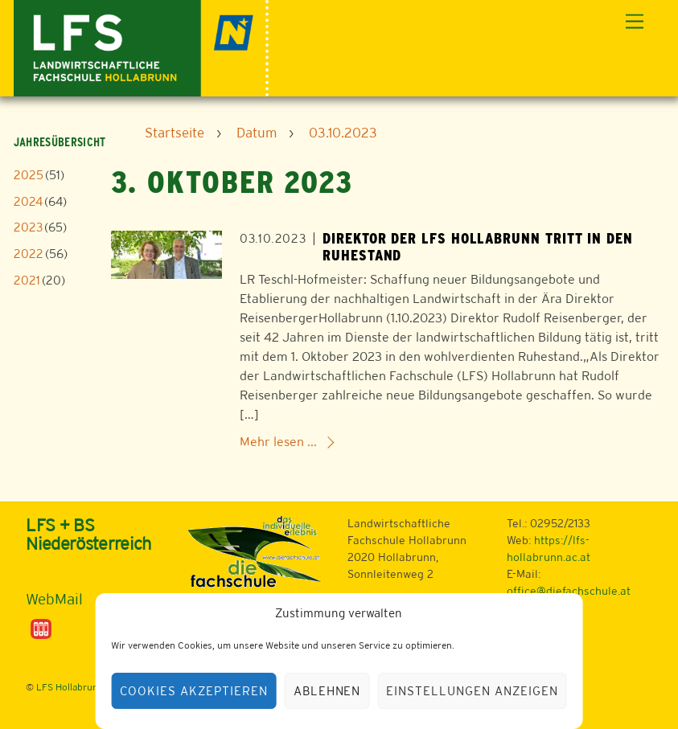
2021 (27, 280)
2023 (28, 227)
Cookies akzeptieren (194, 691)
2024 (28, 201)
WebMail (54, 599)
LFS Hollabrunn (70, 687)
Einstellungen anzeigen (471, 691)
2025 (28, 175)
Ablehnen (327, 691)
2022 (28, 253)
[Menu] (634, 22)
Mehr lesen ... (278, 441)
